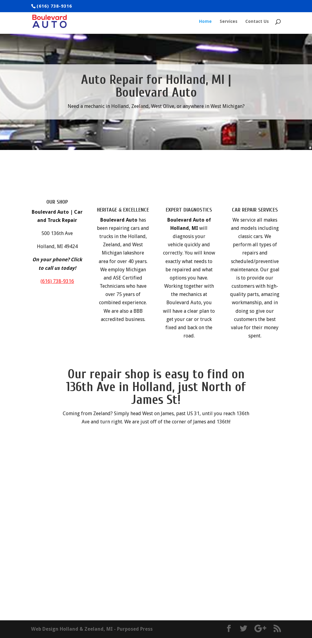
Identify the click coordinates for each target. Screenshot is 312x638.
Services (228, 21)
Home (205, 21)
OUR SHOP (57, 202)
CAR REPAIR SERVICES (255, 210)
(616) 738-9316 (57, 281)
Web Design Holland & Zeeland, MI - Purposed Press (92, 629)
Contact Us (257, 21)
